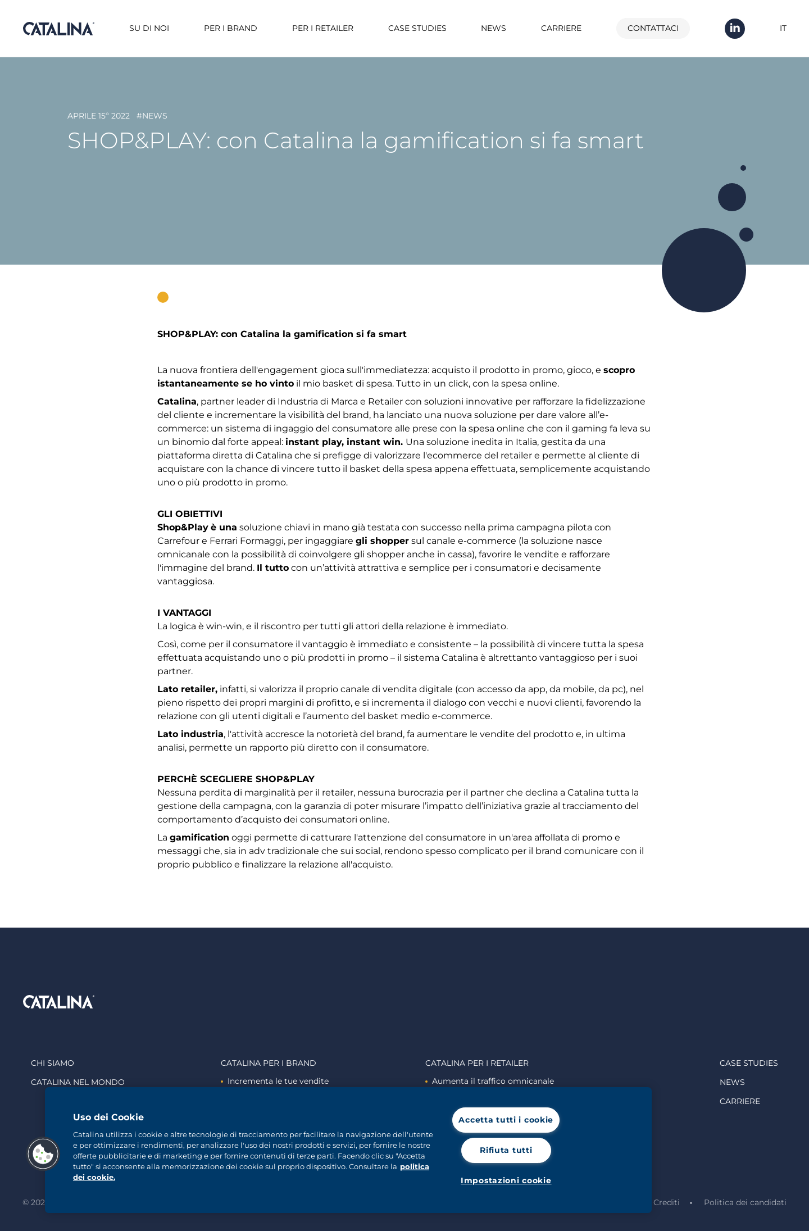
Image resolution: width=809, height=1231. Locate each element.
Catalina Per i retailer (477, 1063)
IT (783, 28)
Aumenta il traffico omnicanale (489, 1081)
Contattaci (653, 28)
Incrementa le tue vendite (275, 1081)
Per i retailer (322, 28)
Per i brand (230, 28)
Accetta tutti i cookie (505, 1120)
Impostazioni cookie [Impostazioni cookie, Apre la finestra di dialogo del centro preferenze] (506, 1180)
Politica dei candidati (745, 1202)
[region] (348, 1150)
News (493, 28)
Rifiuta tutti (506, 1150)
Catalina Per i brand (268, 1063)
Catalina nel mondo (78, 1082)
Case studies (417, 28)
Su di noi (149, 28)
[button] (43, 1154)
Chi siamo (52, 1063)
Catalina (58, 28)
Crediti (666, 1202)
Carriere (561, 28)
